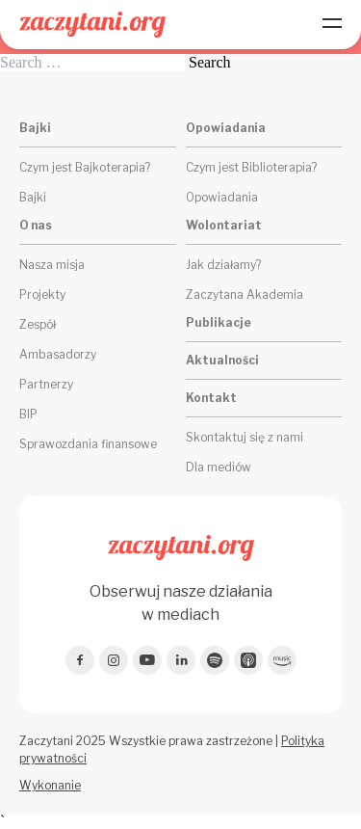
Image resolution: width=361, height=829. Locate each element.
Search (210, 62)
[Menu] (332, 25)
